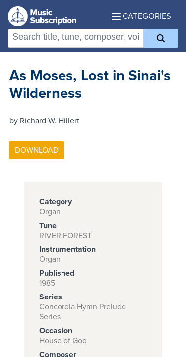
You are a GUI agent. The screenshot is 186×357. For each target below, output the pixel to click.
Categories (141, 16)
